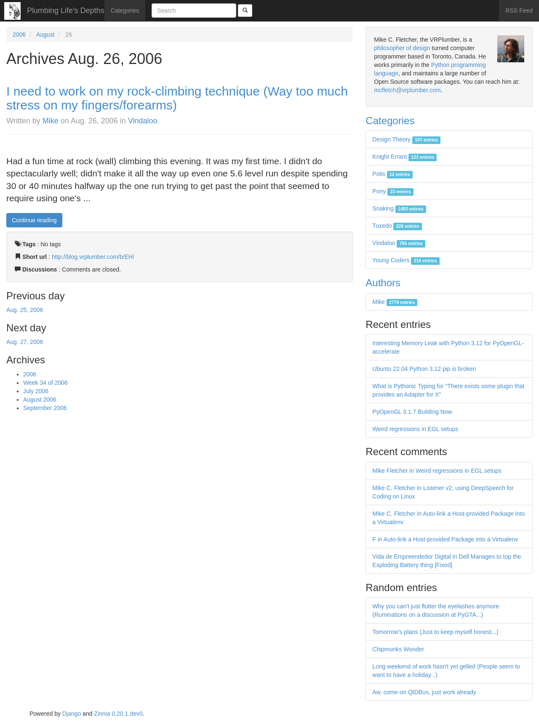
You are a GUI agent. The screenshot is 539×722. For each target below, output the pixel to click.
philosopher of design (402, 48)
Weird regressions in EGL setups (415, 429)
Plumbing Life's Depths (65, 10)
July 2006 (35, 391)
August (45, 34)
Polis (392, 174)
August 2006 (39, 399)
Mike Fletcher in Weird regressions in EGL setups (437, 470)
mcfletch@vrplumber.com (407, 90)
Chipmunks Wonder (398, 649)
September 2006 (45, 408)
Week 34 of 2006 (45, 382)
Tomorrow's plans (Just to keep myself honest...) (435, 632)
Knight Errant (404, 156)
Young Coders (406, 260)
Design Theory (406, 139)
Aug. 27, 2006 (24, 341)
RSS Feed (519, 10)
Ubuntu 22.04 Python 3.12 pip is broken (424, 368)
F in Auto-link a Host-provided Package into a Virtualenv (445, 539)
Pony (392, 191)
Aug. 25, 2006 (24, 309)
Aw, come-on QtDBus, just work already (424, 692)
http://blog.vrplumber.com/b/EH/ (93, 256)
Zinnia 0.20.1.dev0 (118, 713)
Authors (383, 282)
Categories (125, 10)
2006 (19, 34)
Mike (51, 121)
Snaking (399, 208)
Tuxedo (397, 225)
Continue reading (34, 220)
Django (71, 713)
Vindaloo (142, 121)
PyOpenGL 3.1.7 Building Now (412, 411)
